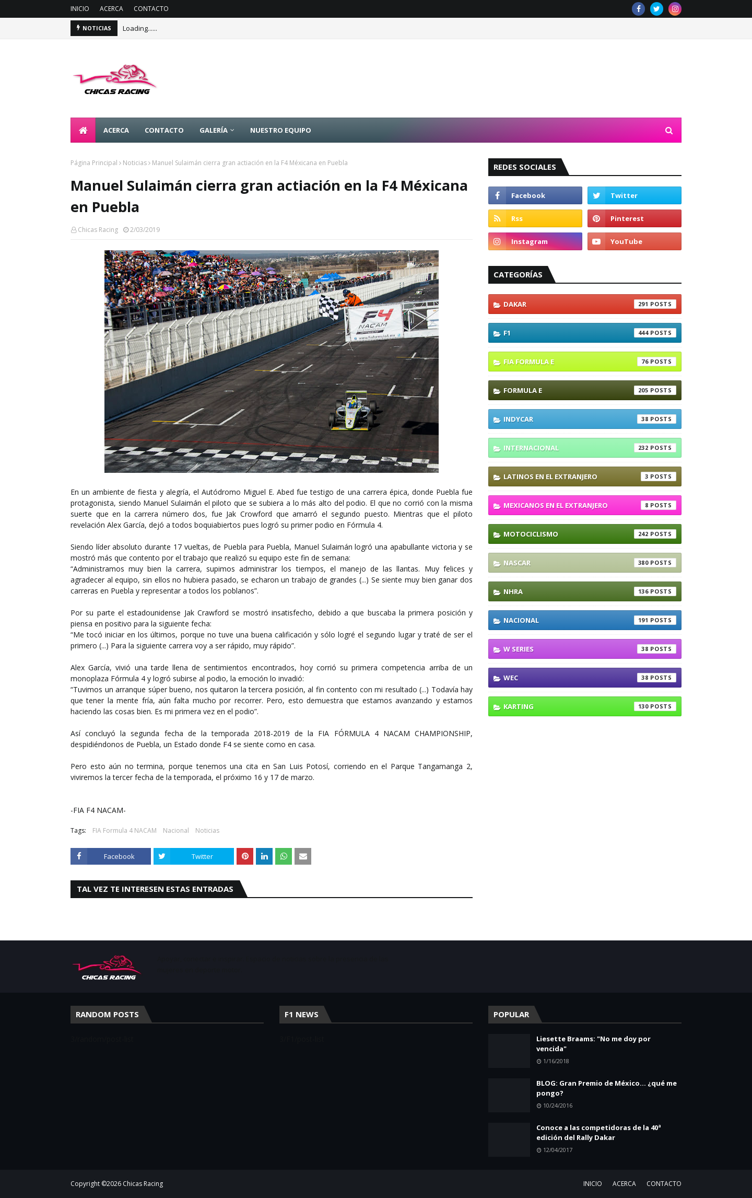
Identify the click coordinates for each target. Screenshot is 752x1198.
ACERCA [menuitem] (116, 130)
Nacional (176, 830)
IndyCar (589, 419)
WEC (589, 677)
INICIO (79, 8)
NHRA (589, 591)
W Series (589, 649)
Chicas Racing (98, 229)
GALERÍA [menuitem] (213, 130)
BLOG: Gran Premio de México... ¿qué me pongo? (606, 1088)
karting (589, 706)
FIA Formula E (589, 361)
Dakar (589, 304)
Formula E (589, 390)
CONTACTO (151, 8)
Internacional (589, 447)
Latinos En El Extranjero (589, 476)
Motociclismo (589, 534)
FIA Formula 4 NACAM (124, 830)
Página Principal (94, 162)
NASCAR (589, 562)
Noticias (135, 162)
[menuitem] (83, 130)
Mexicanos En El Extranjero (589, 505)
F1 (589, 333)
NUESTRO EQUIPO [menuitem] (280, 130)
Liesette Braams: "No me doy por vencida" (593, 1044)
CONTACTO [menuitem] (164, 130)
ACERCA (111, 8)
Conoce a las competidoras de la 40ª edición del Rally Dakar (598, 1133)
